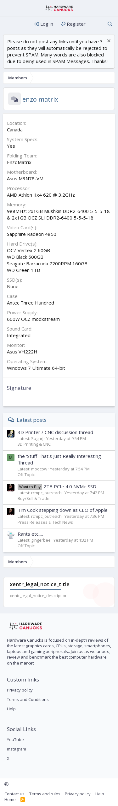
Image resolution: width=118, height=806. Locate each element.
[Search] (110, 24)
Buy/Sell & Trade (33, 498)
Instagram (16, 749)
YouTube (15, 739)
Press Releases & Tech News (45, 522)
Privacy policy (20, 690)
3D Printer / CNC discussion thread (55, 432)
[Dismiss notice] (108, 41)
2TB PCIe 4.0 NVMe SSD (57, 486)
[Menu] (8, 24)
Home (10, 799)
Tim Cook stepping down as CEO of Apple (63, 510)
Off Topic (26, 474)
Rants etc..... (30, 534)
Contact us (14, 794)
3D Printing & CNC (34, 444)
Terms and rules (44, 794)
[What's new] (96, 24)
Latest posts (32, 419)
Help (11, 709)
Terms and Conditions (28, 699)
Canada (15, 129)
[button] (6, 784)
